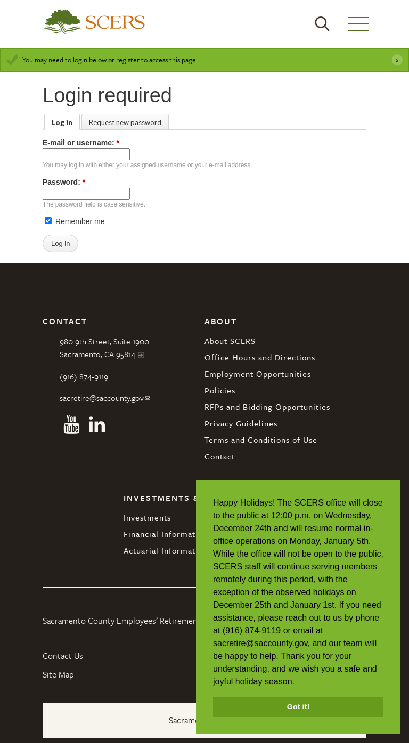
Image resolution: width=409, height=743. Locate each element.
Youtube (71, 424)
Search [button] (322, 24)
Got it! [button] (298, 707)
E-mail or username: (81, 142)
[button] (298, 682)
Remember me (74, 221)
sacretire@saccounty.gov (102, 397)
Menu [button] (358, 24)
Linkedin (97, 424)
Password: (64, 182)
